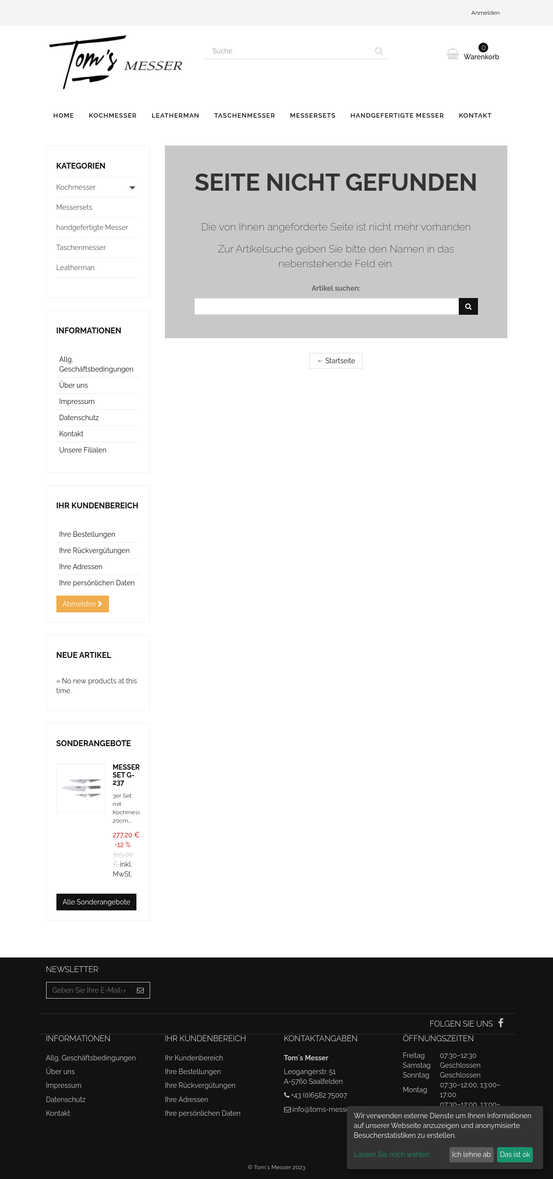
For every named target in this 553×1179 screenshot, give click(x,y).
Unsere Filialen (82, 450)
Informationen (89, 330)
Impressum (77, 401)
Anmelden (486, 12)
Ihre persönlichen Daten (97, 583)
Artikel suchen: (336, 288)
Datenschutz (79, 418)
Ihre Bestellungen (87, 534)
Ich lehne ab (471, 1154)
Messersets (313, 115)
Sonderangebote (93, 743)
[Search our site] (287, 51)
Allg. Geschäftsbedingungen (91, 1058)
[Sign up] (140, 990)
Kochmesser (113, 115)
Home (64, 115)
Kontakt (475, 115)
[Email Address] (89, 990)
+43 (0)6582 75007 (319, 1095)
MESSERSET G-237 (126, 774)
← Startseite (335, 361)
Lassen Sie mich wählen (392, 1154)
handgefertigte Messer (397, 115)
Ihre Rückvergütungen (94, 550)
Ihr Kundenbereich (97, 505)
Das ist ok (515, 1154)
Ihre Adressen (81, 567)
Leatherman (176, 115)
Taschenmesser (244, 115)
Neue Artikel (83, 655)
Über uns (73, 385)
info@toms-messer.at (325, 1109)
